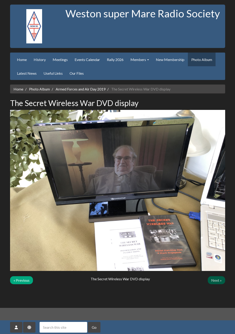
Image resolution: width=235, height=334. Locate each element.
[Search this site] (63, 327)
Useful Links (53, 73)
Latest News (27, 73)
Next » (216, 280)
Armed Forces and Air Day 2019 (80, 89)
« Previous (22, 280)
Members (139, 59)
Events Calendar (87, 59)
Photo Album (201, 59)
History (40, 59)
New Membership (170, 59)
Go (94, 327)
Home (22, 59)
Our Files (77, 73)
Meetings (60, 59)
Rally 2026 (115, 59)
